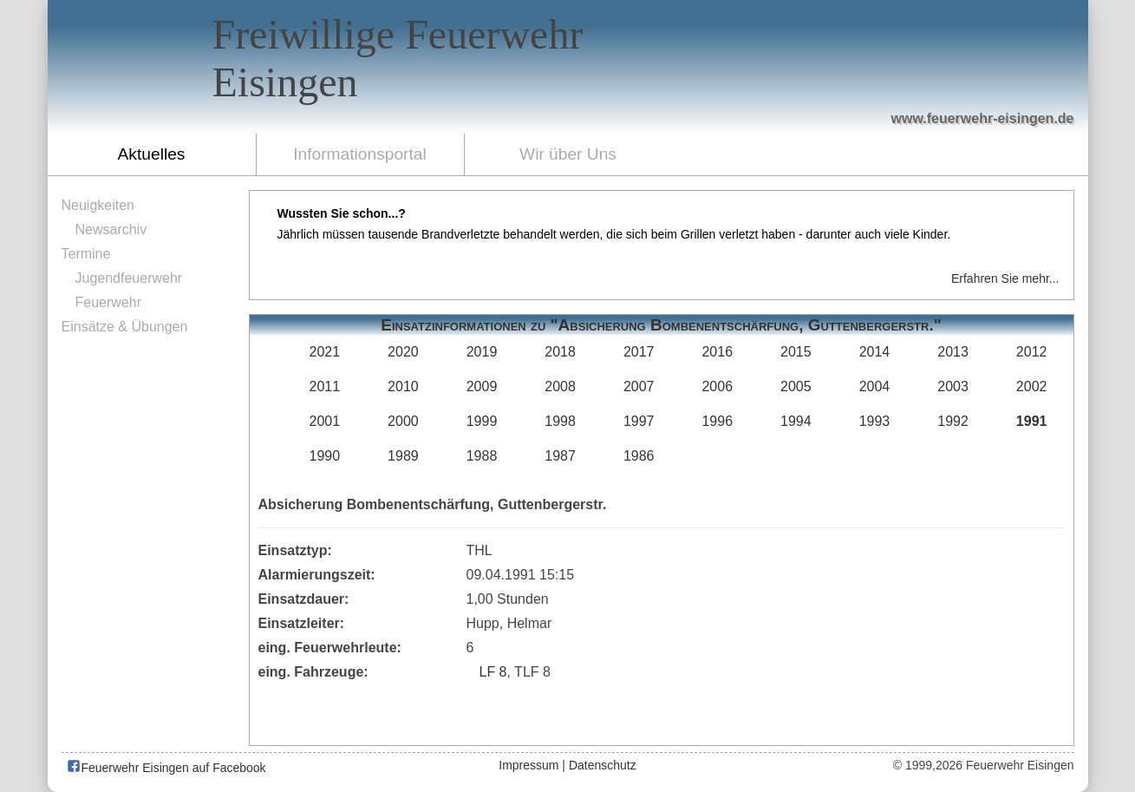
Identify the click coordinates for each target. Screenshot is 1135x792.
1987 (560, 455)
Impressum (528, 765)
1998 (560, 421)
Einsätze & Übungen (125, 326)
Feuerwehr (108, 302)
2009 (482, 386)
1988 (482, 455)
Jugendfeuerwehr (129, 278)
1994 (796, 421)
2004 (874, 386)
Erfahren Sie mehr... (1005, 278)
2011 (325, 386)
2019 (482, 351)
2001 (325, 421)
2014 (874, 351)
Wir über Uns (567, 154)
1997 (639, 421)
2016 (717, 351)
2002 (1031, 386)
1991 (1031, 421)
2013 (953, 351)
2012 (1031, 351)
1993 (874, 421)
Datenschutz (602, 765)
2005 (796, 386)
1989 (403, 455)
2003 (953, 386)
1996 (717, 421)
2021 (325, 351)
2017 (639, 351)
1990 (325, 455)
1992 (953, 421)
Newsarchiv (111, 229)
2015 (796, 351)
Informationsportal (360, 154)
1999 (482, 421)
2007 (639, 386)
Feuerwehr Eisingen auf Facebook (166, 768)
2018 (560, 351)
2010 (403, 386)
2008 (560, 386)
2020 (403, 351)
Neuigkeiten (98, 205)
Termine (86, 253)
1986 (639, 455)
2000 (403, 421)
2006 (717, 386)
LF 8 (493, 671)
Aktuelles (152, 154)
